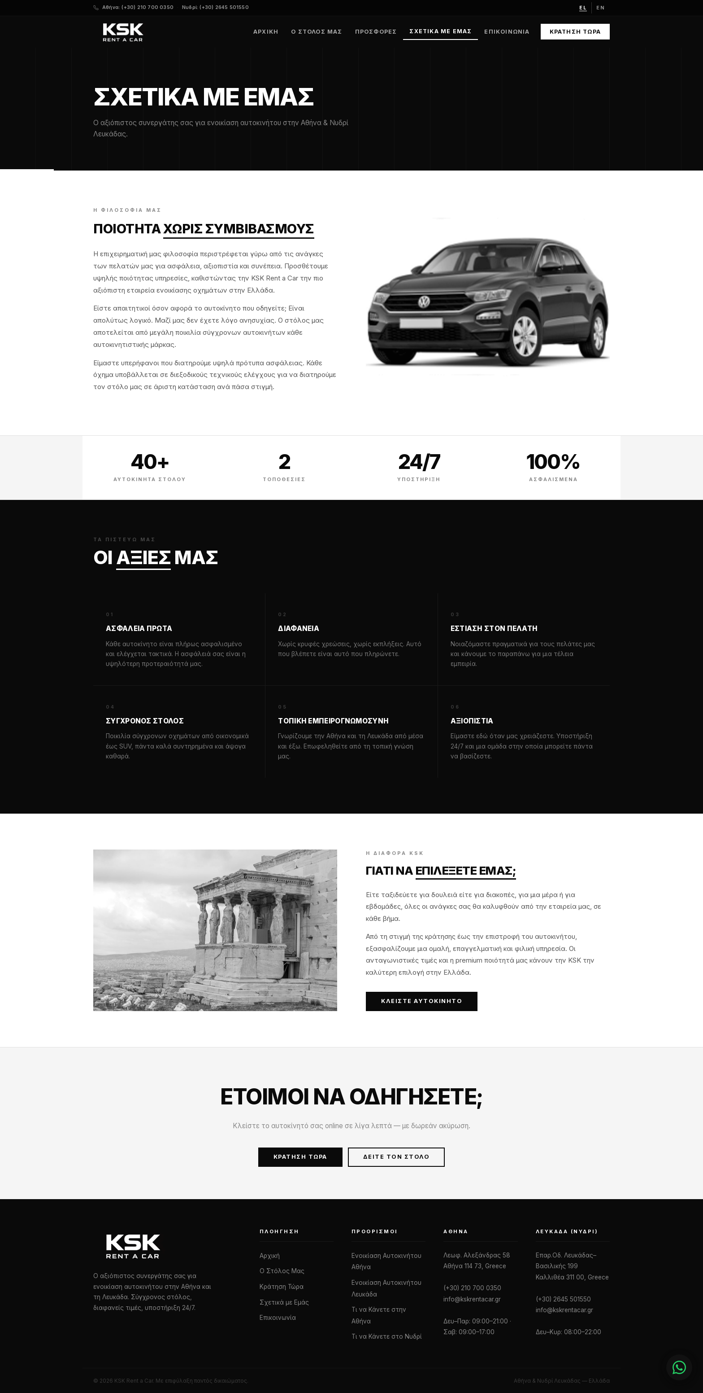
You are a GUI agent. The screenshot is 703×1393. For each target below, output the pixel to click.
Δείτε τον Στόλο (396, 1156)
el (583, 7)
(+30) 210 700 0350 (472, 1288)
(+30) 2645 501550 (563, 1299)
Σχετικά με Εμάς (440, 31)
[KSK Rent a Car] (167, 1246)
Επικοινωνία (506, 31)
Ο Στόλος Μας (316, 31)
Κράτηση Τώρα (575, 31)
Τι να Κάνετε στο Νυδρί (387, 1336)
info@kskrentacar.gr (472, 1299)
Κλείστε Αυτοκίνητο (421, 1001)
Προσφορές (376, 31)
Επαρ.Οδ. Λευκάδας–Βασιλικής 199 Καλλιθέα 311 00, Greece (572, 1266)
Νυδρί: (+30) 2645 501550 (215, 7)
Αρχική (265, 31)
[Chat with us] (652, 1367)
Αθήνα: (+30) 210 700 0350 (138, 7)
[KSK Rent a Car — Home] (122, 31)
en (600, 7)
